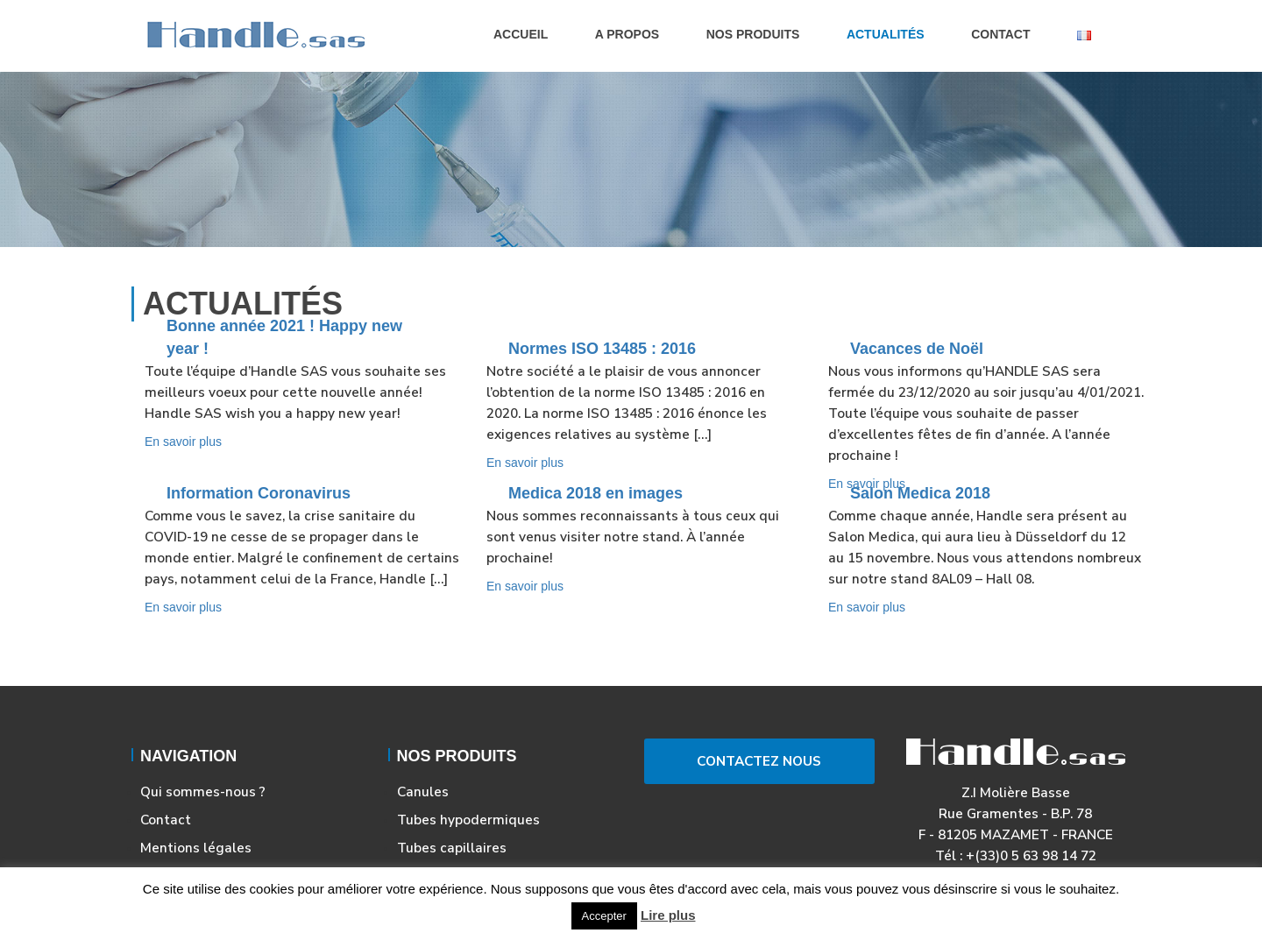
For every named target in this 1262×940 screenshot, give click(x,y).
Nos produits (753, 34)
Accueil (520, 34)
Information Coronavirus (259, 493)
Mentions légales (196, 847)
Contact (1000, 34)
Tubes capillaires (452, 847)
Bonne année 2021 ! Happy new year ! (284, 337)
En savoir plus (183, 442)
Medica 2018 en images (595, 493)
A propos (627, 34)
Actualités (886, 34)
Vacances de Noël (916, 348)
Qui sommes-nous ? (203, 791)
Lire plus (668, 915)
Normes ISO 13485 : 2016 (602, 348)
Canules (423, 791)
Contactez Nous (759, 761)
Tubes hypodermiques (468, 819)
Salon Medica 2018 (920, 493)
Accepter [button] (604, 915)
